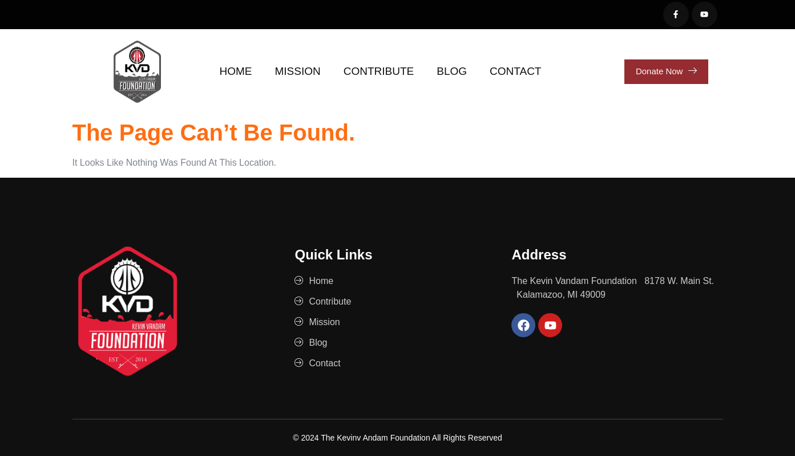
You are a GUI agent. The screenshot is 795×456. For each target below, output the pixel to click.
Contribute (379, 71)
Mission (298, 71)
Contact (515, 71)
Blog (452, 71)
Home (236, 71)
